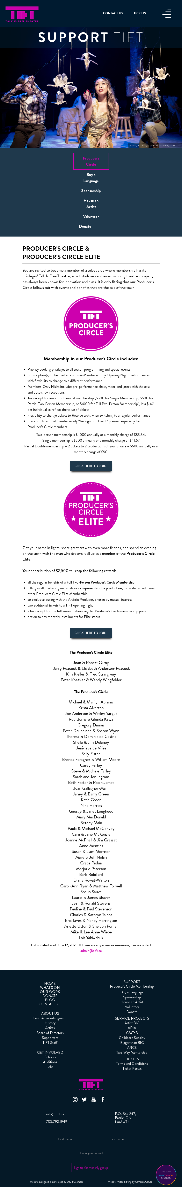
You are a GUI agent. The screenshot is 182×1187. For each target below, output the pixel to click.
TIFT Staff (50, 1042)
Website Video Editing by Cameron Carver (130, 1182)
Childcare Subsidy (132, 1037)
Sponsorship (132, 997)
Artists (50, 1028)
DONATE (50, 996)
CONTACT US (50, 1004)
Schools (50, 1057)
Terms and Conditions (132, 1063)
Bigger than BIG (132, 1042)
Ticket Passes (132, 1068)
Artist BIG (131, 1023)
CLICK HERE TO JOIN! (91, 466)
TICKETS (132, 1059)
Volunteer (132, 1007)
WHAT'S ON (50, 987)
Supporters (50, 1037)
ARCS (132, 1047)
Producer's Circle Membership (132, 986)
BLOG (50, 1000)
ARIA (132, 1028)
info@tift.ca (55, 1114)
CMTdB (132, 1032)
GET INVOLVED (50, 1052)
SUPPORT (132, 982)
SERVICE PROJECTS (132, 1018)
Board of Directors (50, 1032)
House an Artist (132, 1002)
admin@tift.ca (91, 950)
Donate (131, 1012)
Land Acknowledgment (50, 1018)
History (50, 1023)
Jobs (50, 1067)
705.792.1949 (56, 1121)
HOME (50, 983)
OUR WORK (50, 991)
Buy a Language (132, 992)
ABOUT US (50, 1013)
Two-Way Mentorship (131, 1052)
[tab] (91, 161)
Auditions (50, 1062)
